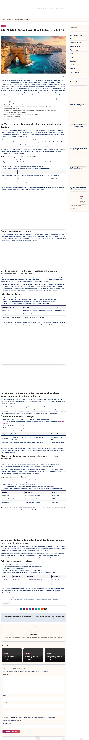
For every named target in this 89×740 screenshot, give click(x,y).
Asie (71, 53)
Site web (5, 709)
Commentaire (6, 674)
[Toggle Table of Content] (54, 99)
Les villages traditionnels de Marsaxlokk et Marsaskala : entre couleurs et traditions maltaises (29, 110)
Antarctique (74, 50)
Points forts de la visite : (12, 108)
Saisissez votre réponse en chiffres (12, 720)
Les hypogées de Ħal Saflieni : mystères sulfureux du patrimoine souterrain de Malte (27, 106)
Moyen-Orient (74, 72)
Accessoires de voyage (48, 8)
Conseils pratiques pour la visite (14, 105)
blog (71, 57)
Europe (3, 26)
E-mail (5, 702)
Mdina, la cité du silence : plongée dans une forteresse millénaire (21, 114)
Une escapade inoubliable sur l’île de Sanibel (78, 149)
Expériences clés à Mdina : (12, 116)
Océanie (72, 76)
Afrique (72, 39)
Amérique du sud (75, 46)
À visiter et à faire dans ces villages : (15, 112)
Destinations (60, 8)
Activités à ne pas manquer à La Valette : (16, 103)
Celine (6, 34)
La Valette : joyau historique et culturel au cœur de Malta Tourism (21, 101)
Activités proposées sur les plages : (15, 120)
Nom (4, 695)
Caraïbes (73, 61)
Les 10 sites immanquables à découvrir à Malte (32, 30)
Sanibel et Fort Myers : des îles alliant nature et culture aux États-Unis (78, 125)
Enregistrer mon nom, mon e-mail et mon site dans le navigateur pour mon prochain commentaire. (29, 717)
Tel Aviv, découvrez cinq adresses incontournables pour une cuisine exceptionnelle (78, 188)
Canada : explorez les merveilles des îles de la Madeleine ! (78, 105)
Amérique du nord (76, 42)
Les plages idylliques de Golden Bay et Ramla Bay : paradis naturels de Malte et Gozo (26, 118)
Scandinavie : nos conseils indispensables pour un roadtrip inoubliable (32, 658)
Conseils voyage (35, 8)
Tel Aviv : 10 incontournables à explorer (76, 168)
